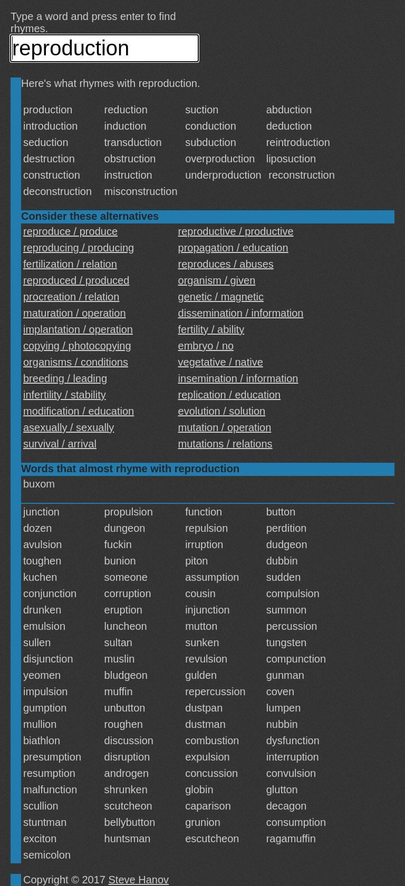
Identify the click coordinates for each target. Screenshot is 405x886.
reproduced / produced (76, 280)
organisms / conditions (75, 362)
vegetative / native (220, 362)
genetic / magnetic (221, 297)
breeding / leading (65, 378)
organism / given (217, 280)
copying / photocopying (77, 346)
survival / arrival (60, 444)
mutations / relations (225, 444)
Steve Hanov (139, 879)
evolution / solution (222, 411)
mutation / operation (225, 427)
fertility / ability (211, 329)
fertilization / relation (70, 264)
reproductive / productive (236, 231)
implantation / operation (78, 329)
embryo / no (206, 346)
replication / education (229, 395)
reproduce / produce (70, 231)
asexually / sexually (68, 427)
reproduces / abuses (226, 264)
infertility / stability (64, 395)
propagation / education (233, 248)
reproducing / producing (78, 248)
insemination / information (238, 378)
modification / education (78, 411)
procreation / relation (71, 297)
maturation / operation (74, 313)
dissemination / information (241, 313)
